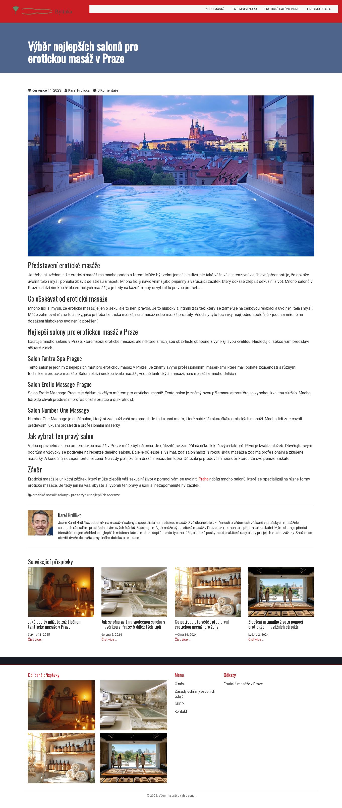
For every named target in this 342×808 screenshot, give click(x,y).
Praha (203, 479)
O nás (179, 684)
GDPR (179, 704)
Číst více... (35, 639)
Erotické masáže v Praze (243, 684)
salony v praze (69, 495)
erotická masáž (44, 495)
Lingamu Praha (318, 9)
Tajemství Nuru (244, 9)
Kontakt (181, 712)
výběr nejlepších (93, 495)
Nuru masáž (215, 9)
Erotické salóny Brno (282, 9)
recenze (113, 495)
